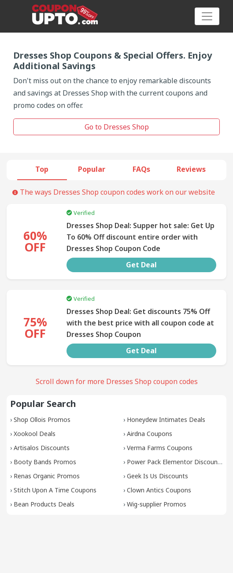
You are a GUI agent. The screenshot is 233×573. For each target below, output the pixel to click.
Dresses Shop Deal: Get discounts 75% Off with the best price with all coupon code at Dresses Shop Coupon (140, 323)
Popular (91, 169)
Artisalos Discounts (42, 448)
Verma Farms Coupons (159, 448)
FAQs (141, 169)
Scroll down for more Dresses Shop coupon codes (117, 381)
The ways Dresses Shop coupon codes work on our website (113, 192)
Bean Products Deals (44, 504)
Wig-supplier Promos (156, 504)
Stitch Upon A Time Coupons (55, 490)
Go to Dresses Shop (117, 127)
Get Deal (141, 265)
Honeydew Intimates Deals (166, 419)
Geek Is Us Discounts (157, 476)
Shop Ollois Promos (42, 419)
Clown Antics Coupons (159, 490)
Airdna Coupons (149, 433)
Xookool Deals (34, 433)
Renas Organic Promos (47, 476)
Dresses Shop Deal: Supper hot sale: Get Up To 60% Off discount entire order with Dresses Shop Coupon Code (141, 237)
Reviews (191, 169)
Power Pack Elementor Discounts (175, 462)
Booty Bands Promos (45, 462)
